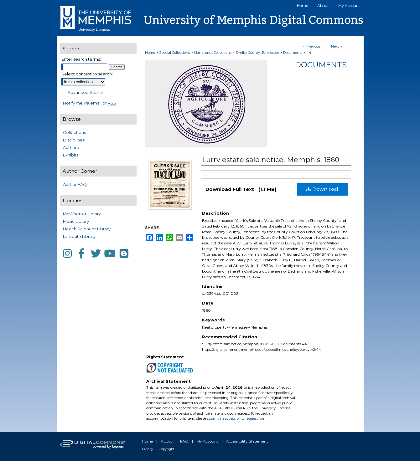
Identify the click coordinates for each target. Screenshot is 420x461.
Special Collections (174, 52)
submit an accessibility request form (237, 418)
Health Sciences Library (87, 228)
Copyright (166, 449)
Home (150, 52)
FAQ (184, 441)
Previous (313, 46)
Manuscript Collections (212, 52)
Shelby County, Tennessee (257, 52)
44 (308, 52)
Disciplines (74, 139)
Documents (292, 52)
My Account (207, 441)
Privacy (147, 449)
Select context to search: (87, 73)
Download (322, 189)
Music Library (76, 221)
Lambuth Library (79, 236)
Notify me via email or (89, 102)
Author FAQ (75, 184)
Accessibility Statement (247, 441)
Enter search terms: (81, 59)
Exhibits (70, 154)
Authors (71, 147)
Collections (74, 132)
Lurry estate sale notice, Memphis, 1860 (270, 160)
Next (335, 46)
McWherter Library (82, 213)
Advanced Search (86, 92)
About (166, 441)
